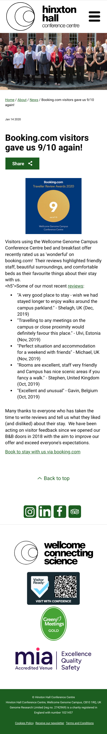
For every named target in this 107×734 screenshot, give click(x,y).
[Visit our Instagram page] (30, 511)
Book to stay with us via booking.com (42, 451)
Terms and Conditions (80, 723)
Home (9, 100)
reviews (75, 286)
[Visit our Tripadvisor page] (74, 511)
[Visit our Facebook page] (60, 511)
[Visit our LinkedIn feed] (45, 511)
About (22, 100)
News (34, 100)
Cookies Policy (24, 723)
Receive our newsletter (49, 723)
